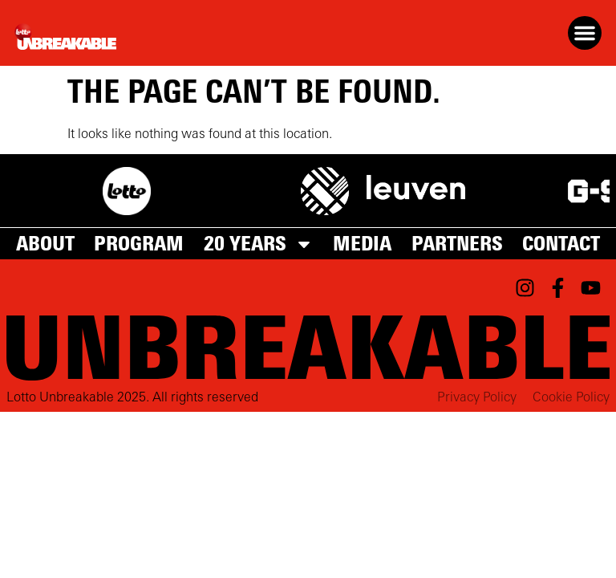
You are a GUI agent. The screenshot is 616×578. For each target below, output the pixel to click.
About (45, 244)
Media (362, 244)
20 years (259, 244)
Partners (457, 244)
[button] (585, 33)
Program (139, 244)
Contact (561, 244)
